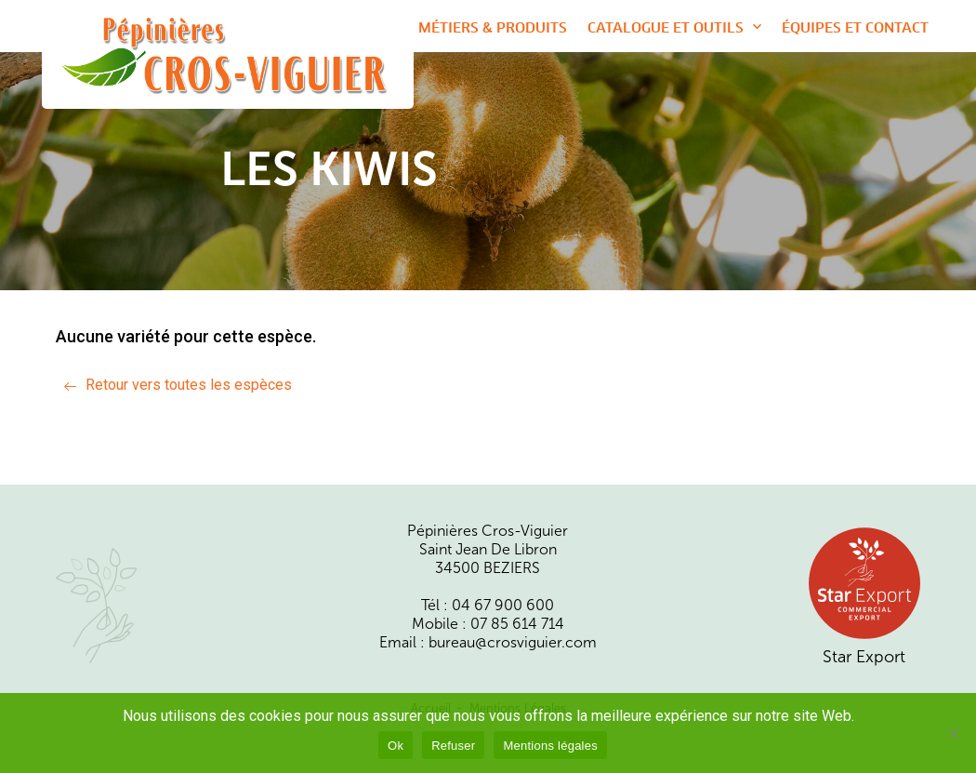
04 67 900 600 (503, 605)
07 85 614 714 (517, 624)
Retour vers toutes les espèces (189, 384)
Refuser (453, 746)
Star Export (864, 596)
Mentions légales (550, 746)
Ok (395, 746)
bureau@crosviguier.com (513, 642)
